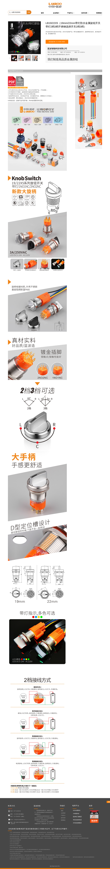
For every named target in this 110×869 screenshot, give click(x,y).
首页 (42, 13)
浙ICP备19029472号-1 (55, 866)
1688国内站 (76, 813)
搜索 (29, 12)
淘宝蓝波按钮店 (77, 819)
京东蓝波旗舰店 (77, 823)
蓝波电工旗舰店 (77, 816)
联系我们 (99, 13)
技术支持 (84, 13)
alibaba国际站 (76, 810)
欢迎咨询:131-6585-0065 (57, 42)
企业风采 (56, 13)
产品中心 (70, 13)
